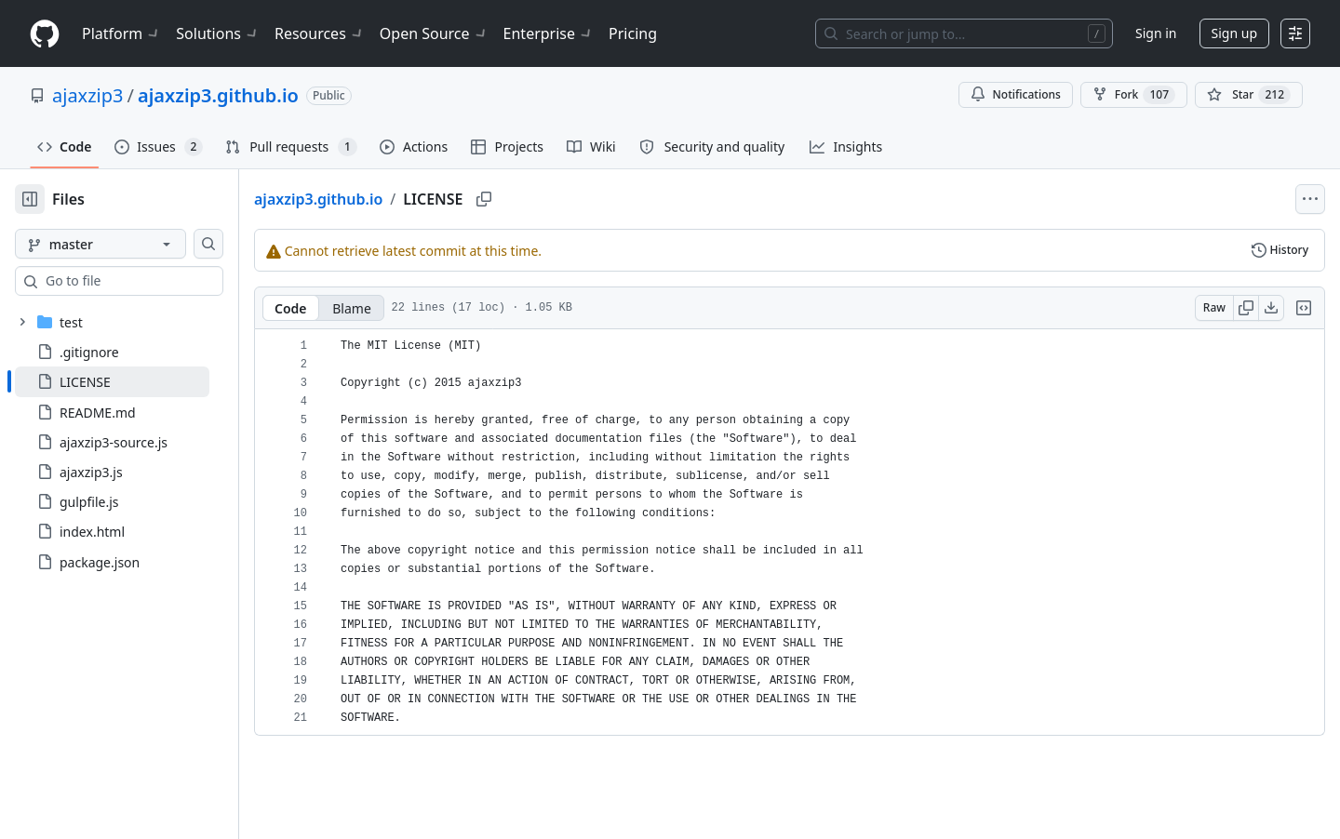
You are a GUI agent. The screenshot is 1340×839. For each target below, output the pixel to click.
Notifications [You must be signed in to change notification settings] (1016, 94)
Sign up (1234, 33)
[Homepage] (45, 34)
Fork (1133, 95)
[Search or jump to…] (964, 33)
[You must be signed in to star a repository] (1249, 95)
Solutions (218, 33)
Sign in (1155, 33)
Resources (320, 33)
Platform (121, 33)
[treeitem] (142, 381)
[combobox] (156, 281)
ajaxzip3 (87, 95)
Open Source (434, 33)
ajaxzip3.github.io (218, 95)
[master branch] (130, 244)
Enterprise (548, 33)
